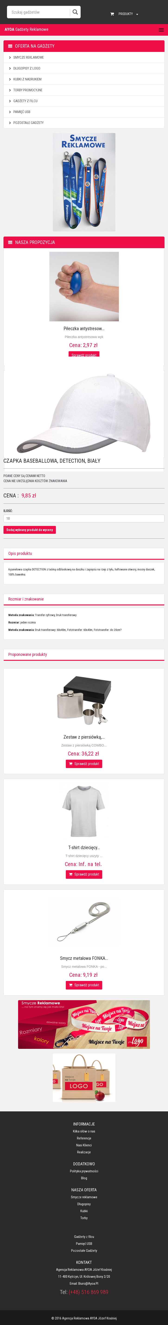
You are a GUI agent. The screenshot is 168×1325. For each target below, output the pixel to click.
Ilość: (8, 511)
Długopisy (84, 1204)
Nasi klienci (84, 1145)
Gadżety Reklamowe (26, 29)
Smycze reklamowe (26, 57)
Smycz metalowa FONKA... (84, 958)
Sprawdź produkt (84, 355)
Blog (84, 1178)
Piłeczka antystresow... (84, 328)
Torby (84, 1218)
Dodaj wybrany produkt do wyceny (29, 530)
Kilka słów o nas (84, 1131)
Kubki (84, 1211)
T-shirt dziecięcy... (84, 847)
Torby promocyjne (25, 90)
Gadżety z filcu (23, 101)
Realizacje (84, 1152)
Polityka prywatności (84, 1171)
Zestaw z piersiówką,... (84, 737)
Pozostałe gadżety (26, 123)
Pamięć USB (19, 112)
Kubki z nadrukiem (24, 79)
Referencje (84, 1138)
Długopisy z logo (24, 68)
